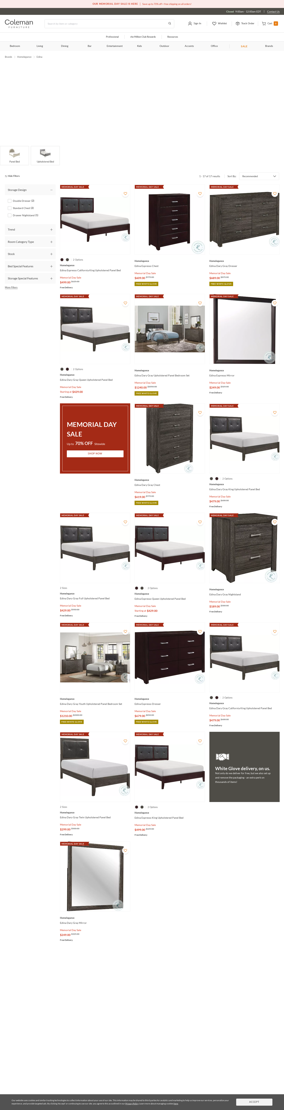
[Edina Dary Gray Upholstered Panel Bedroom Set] (170, 364)
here (176, 1103)
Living (40, 46)
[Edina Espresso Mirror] (244, 364)
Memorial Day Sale (70, 270)
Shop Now (95, 447)
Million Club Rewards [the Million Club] (143, 37)
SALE (244, 46)
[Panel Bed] (14, 149)
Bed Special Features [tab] (20, 259)
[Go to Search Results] (170, 24)
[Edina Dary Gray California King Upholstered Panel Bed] (244, 696)
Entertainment (115, 46)
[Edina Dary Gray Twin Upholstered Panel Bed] (95, 806)
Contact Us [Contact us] (273, 11)
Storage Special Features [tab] (23, 271)
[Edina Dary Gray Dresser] (244, 254)
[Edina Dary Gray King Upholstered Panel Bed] (244, 477)
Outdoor (164, 46)
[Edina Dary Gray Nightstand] (244, 582)
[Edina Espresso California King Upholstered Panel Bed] (95, 258)
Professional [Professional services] (112, 37)
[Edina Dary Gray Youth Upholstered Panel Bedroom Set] (95, 692)
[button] (194, 23)
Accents (189, 46)
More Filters (11, 280)
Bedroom (15, 46)
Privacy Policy (131, 1103)
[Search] (109, 23)
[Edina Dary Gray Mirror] (95, 911)
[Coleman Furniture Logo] (19, 27)
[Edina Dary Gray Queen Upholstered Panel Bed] (95, 368)
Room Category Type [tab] (21, 235)
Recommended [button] (250, 169)
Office (214, 46)
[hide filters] (13, 169)
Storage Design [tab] (17, 183)
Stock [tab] (11, 247)
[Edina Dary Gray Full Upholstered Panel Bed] (95, 587)
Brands (269, 46)
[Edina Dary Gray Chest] (170, 473)
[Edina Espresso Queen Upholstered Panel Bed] (170, 587)
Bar (89, 46)
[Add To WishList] (125, 186)
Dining (64, 46)
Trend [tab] (11, 222)
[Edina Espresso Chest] (170, 254)
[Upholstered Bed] (45, 149)
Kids (139, 46)
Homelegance (24, 56)
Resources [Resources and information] (172, 37)
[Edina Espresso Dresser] (170, 692)
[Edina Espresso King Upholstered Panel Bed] (170, 806)
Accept (254, 1102)
